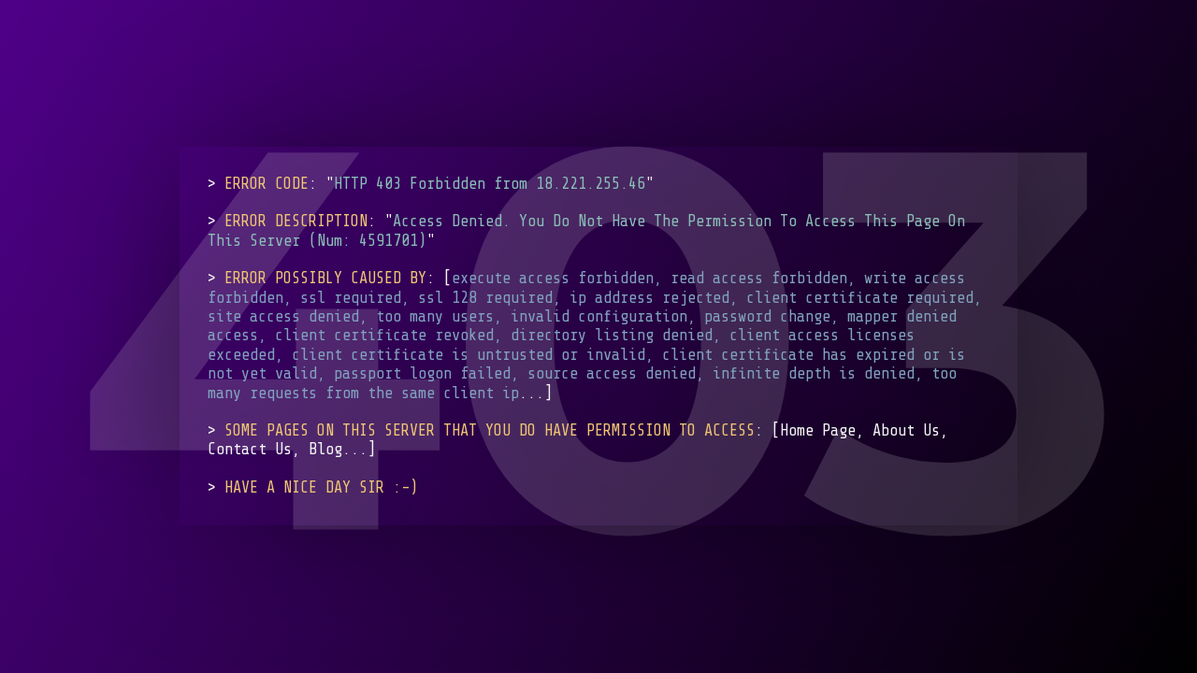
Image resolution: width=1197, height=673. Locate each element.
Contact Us (250, 450)
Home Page (818, 430)
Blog (325, 450)
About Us (906, 430)
